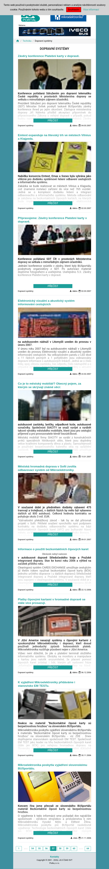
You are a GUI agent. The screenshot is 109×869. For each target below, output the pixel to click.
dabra (73, 125)
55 (39, 848)
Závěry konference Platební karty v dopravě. (49, 56)
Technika (27, 41)
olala (73, 838)
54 (32, 848)
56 (46, 848)
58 (60, 848)
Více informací (91, 9)
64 (88, 848)
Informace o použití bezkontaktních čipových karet (53, 549)
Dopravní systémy (25, 125)
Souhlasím (73, 9)
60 (74, 848)
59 (67, 848)
